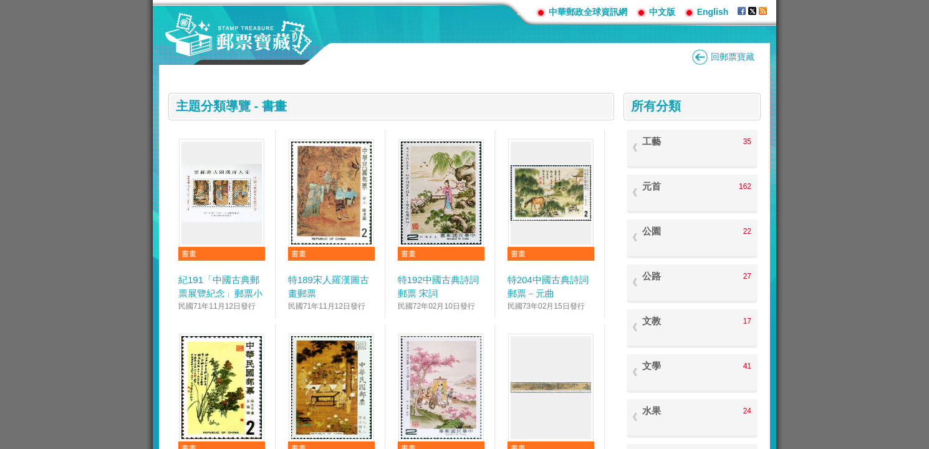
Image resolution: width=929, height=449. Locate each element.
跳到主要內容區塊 (6, 6)
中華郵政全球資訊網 (588, 12)
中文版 (662, 12)
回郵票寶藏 (732, 57)
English (713, 12)
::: (522, 11)
